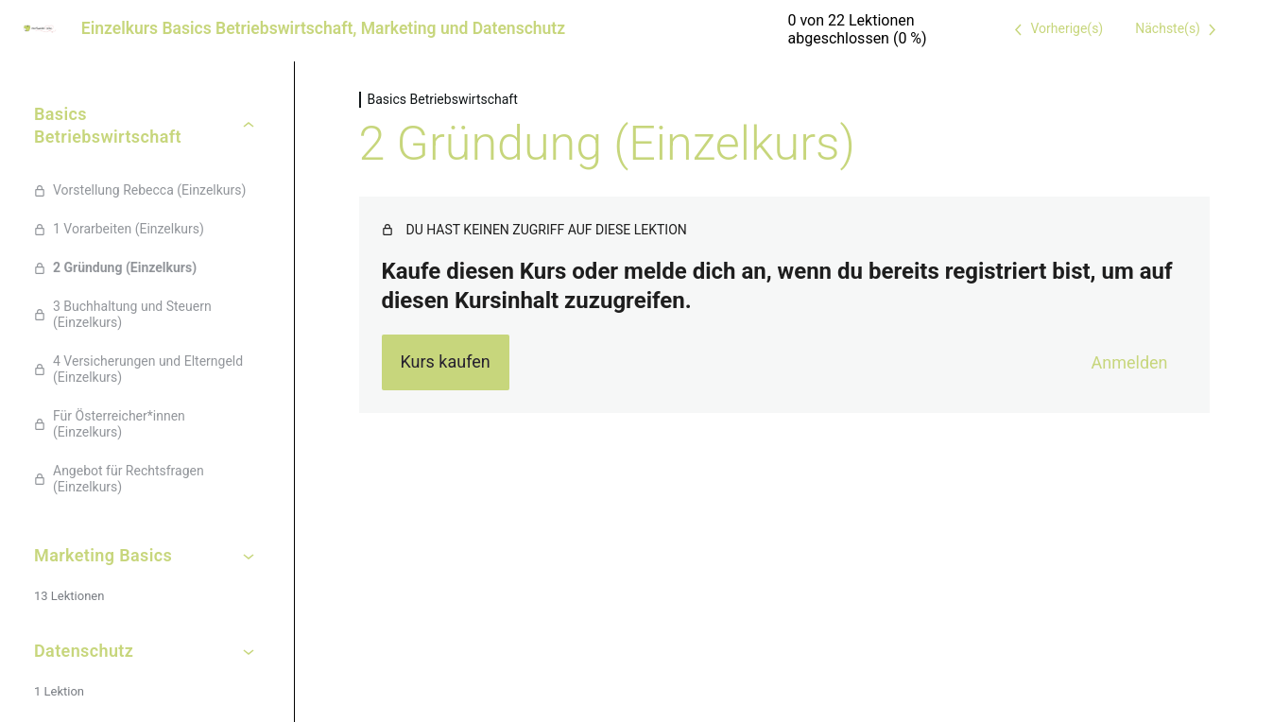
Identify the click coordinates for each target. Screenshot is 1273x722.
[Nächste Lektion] (1179, 29)
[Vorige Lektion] (1055, 29)
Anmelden (1130, 362)
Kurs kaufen (445, 361)
